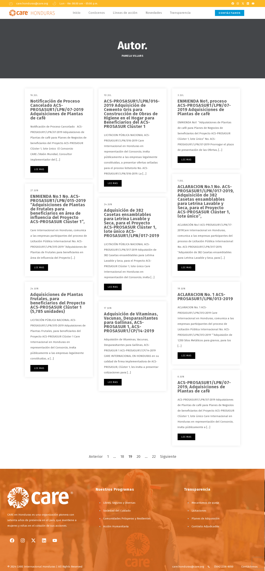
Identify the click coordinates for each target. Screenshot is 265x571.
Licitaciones (199, 510)
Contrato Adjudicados (205, 526)
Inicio (76, 13)
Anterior (96, 456)
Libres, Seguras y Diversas (119, 502)
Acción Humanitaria (116, 526)
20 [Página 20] (138, 456)
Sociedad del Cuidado (117, 510)
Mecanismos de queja (205, 502)
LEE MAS (39, 169)
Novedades (154, 13)
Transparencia (180, 13)
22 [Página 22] (154, 456)
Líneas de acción (125, 13)
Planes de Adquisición (206, 518)
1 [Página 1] (108, 456)
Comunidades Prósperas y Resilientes (127, 518)
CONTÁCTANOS (230, 13)
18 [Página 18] (122, 456)
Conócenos (97, 13)
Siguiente (168, 456)
